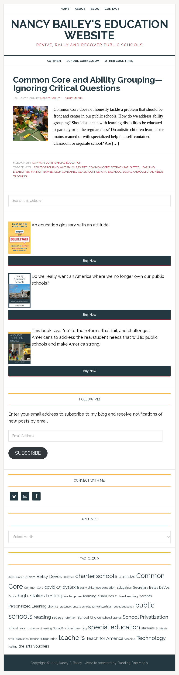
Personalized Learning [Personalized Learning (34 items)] (27, 606)
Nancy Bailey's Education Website (89, 30)
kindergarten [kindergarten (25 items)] (73, 596)
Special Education (67, 162)
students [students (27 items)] (148, 628)
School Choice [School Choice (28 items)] (89, 617)
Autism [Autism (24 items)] (30, 577)
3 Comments (74, 98)
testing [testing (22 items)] (12, 646)
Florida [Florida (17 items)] (12, 596)
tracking (20, 176)
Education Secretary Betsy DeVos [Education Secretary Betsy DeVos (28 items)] (143, 587)
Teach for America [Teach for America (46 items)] (104, 638)
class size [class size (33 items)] (127, 576)
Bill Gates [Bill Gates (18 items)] (68, 577)
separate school (108, 171)
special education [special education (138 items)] (114, 627)
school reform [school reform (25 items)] (18, 628)
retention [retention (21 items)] (70, 617)
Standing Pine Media (132, 663)
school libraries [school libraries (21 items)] (111, 617)
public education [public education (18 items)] (124, 606)
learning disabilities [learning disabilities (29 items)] (98, 596)
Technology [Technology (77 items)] (151, 638)
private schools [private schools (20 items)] (81, 606)
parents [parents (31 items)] (145, 596)
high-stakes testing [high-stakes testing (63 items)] (40, 595)
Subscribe (28, 453)
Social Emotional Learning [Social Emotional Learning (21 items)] (70, 628)
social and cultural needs (143, 171)
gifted (134, 167)
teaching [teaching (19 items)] (129, 639)
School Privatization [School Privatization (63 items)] (145, 617)
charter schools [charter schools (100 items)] (96, 575)
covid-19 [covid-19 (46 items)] (53, 587)
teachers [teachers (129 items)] (72, 637)
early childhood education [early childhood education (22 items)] (97, 587)
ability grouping (46, 167)
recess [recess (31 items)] (57, 617)
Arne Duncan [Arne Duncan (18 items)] (16, 577)
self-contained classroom (74, 171)
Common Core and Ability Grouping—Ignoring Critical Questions (88, 84)
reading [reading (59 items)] (42, 617)
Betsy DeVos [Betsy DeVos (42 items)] (49, 576)
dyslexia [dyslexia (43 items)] (71, 587)
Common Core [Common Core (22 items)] (33, 587)
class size (79, 167)
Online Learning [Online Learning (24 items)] (126, 596)
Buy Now (89, 260)
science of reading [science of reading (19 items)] (41, 628)
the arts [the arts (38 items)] (25, 646)
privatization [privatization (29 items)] (102, 606)
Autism (65, 167)
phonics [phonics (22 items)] (53, 606)
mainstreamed (42, 171)
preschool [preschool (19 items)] (65, 606)
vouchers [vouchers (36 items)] (41, 646)
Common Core (42, 162)
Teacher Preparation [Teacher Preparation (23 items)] (43, 639)
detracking (119, 167)
